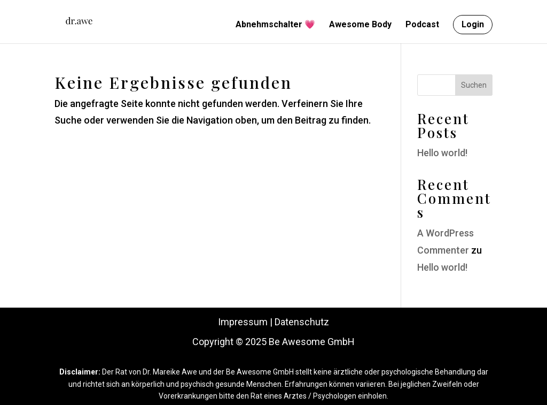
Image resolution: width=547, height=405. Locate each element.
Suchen (474, 85)
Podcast (422, 25)
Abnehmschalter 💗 (275, 25)
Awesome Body (360, 25)
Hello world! (442, 152)
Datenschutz (302, 321)
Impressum (243, 321)
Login (473, 24)
